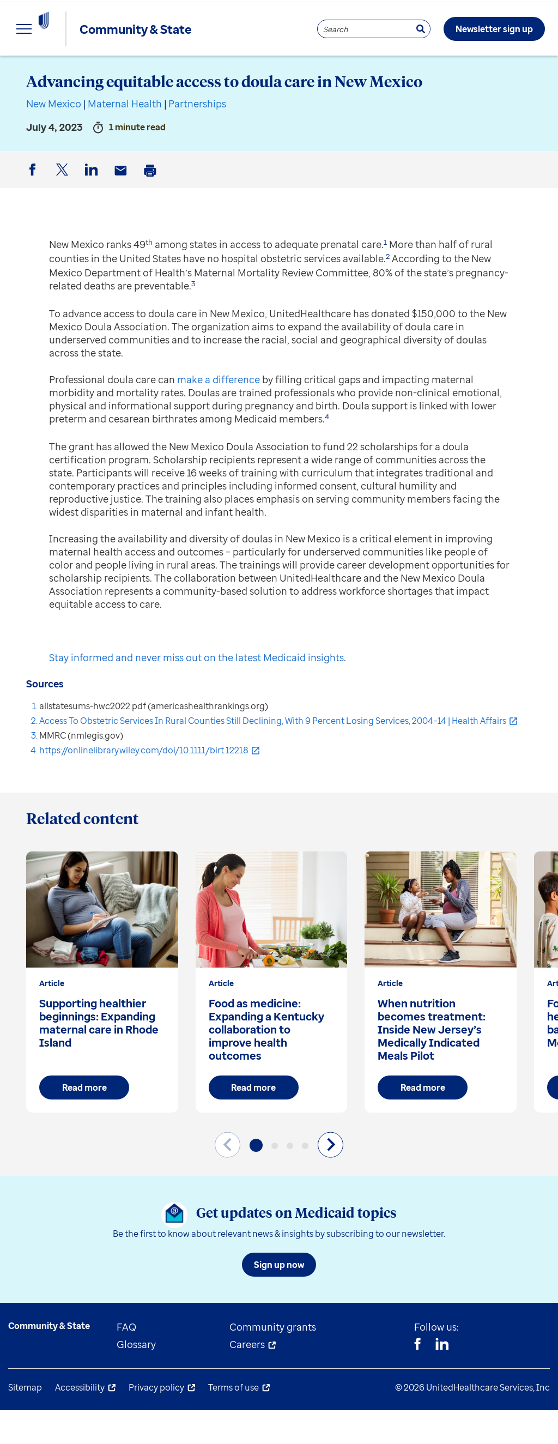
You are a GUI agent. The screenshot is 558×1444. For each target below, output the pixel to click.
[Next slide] (330, 1178)
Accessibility (80, 1421)
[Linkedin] (441, 1379)
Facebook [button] (34, 212)
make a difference (218, 413)
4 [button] (327, 450)
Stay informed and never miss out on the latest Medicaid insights (196, 691)
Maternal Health (125, 137)
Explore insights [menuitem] (45, 70)
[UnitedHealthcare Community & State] (67, 28)
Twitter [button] (64, 212)
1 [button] (385, 276)
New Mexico (53, 137)
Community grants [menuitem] (272, 1360)
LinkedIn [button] (93, 212)
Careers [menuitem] (247, 1378)
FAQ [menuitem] (126, 1360)
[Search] (420, 29)
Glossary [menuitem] (136, 1378)
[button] (256, 1179)
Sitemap (25, 1421)
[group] (102, 1015)
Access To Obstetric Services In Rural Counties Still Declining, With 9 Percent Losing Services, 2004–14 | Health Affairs (272, 754)
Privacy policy (156, 1421)
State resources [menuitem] (158, 70)
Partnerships (197, 137)
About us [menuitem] (392, 70)
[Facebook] (417, 1379)
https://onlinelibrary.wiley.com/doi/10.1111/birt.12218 (143, 784)
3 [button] (193, 317)
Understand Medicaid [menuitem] (283, 70)
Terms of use (233, 1421)
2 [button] (388, 290)
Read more (84, 1121)
